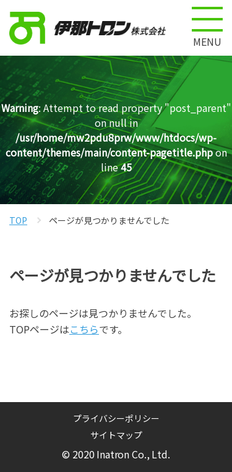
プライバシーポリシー (116, 418)
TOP (18, 220)
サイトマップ (116, 435)
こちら (84, 329)
